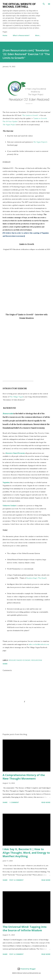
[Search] (43, 4)
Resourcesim (8, 413)
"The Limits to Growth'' (30, 115)
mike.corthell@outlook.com (39, 644)
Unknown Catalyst (9, 506)
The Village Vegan (16, 397)
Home (5, 35)
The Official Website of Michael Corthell (19, 5)
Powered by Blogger (26, 969)
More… (37, 35)
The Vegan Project (9, 125)
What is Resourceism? (21, 35)
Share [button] (5, 664)
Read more (45, 802)
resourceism (36, 660)
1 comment (14, 802)
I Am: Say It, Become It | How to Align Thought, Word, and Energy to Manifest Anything (26, 852)
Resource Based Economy (19, 660)
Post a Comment (16, 880)
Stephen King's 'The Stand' (36, 578)
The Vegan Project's (40, 142)
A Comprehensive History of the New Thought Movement (24, 776)
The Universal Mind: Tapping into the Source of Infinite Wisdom (25, 928)
